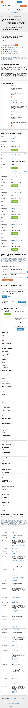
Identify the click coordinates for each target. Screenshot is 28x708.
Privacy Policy (14, 700)
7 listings (15, 41)
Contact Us (10, 698)
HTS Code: (4, 274)
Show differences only (18, 305)
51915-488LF (14, 100)
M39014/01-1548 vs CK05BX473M (18, 545)
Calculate (7, 280)
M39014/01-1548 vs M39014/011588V (15, 627)
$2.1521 (13, 553)
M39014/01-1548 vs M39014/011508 (15, 692)
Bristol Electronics (16, 192)
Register (19, 2)
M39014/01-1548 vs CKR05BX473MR (15, 595)
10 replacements (20, 43)
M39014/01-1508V (15, 661)
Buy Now (15, 150)
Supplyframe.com (20, 706)
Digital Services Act (7, 701)
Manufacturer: (5, 269)
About (15, 698)
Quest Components (16, 208)
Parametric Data (22, 302)
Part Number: (5, 266)
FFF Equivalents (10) (6, 528)
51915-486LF (14, 85)
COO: (3, 271)
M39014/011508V (15, 629)
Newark (13, 141)
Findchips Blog (13, 2)
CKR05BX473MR (14, 580)
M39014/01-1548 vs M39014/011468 (15, 659)
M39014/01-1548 (15, 136)
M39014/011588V (15, 614)
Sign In (25, 2)
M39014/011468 (14, 645)
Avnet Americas (15, 176)
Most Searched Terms (21, 698)
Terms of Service (21, 700)
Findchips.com (2, 2)
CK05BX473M (14, 532)
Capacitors (3, 16)
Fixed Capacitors (10, 16)
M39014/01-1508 (14, 564)
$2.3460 (13, 569)
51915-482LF (14, 114)
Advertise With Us (16, 703)
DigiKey (13, 159)
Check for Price (14, 602)
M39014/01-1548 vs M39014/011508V (15, 642)
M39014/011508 (14, 678)
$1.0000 (13, 537)
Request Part (12, 49)
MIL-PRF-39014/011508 (16, 597)
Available (13, 45)
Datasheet (7, 316)
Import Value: (5, 277)
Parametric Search (6, 700)
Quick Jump (14, 12)
